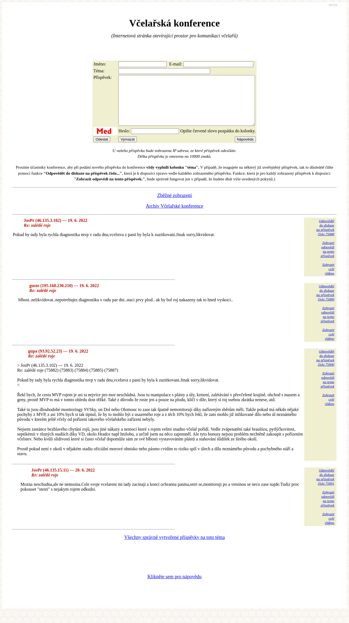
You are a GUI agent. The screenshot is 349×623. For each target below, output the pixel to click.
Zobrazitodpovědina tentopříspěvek (327, 259)
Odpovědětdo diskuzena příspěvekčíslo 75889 (325, 302)
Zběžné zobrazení (174, 205)
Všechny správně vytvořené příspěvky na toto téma (174, 547)
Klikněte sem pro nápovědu (174, 586)
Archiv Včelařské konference (174, 216)
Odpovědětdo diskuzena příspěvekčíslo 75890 (325, 367)
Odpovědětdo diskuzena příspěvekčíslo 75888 (325, 237)
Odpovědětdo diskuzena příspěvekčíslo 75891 (325, 486)
